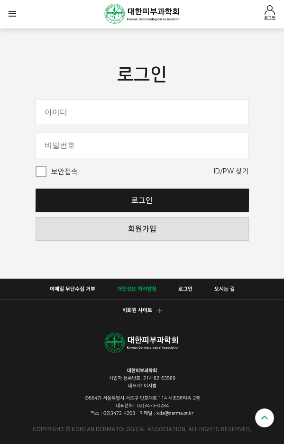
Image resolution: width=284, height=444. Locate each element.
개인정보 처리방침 (136, 289)
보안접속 (64, 172)
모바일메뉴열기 (12, 14)
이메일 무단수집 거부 (72, 289)
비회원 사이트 (142, 310)
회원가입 (142, 229)
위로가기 (265, 418)
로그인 (269, 12)
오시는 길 (224, 289)
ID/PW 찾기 (231, 171)
